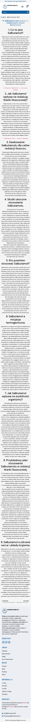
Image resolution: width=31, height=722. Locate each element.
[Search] (27, 12)
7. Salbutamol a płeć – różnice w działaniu (15, 138)
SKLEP (25, 703)
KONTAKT (11, 706)
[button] (22, 6)
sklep (4, 648)
